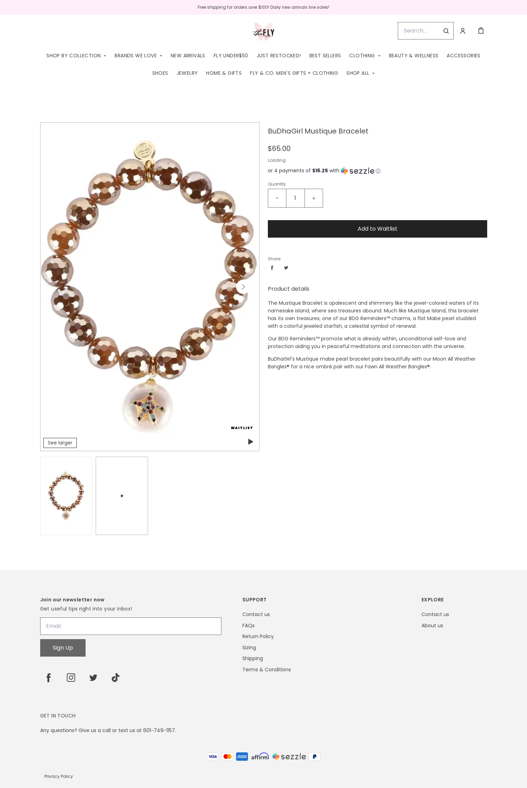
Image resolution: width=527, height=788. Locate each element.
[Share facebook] (272, 267)
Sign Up (63, 648)
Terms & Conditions (266, 669)
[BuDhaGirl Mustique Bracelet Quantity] (295, 198)
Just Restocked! (279, 55)
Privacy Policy (58, 776)
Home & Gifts (224, 73)
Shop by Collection (73, 55)
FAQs (248, 625)
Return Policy (258, 636)
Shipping (252, 658)
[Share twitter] (286, 267)
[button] (243, 287)
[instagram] (71, 677)
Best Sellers (325, 55)
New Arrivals (188, 55)
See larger (60, 442)
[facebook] (48, 677)
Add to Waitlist (377, 229)
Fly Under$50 (231, 55)
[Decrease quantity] (277, 198)
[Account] (462, 30)
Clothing (362, 55)
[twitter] (93, 677)
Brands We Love (136, 55)
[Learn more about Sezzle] (378, 170)
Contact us (256, 614)
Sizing (249, 647)
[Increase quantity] (314, 198)
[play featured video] (250, 441)
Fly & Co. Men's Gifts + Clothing (294, 73)
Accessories (463, 55)
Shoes (160, 73)
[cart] (481, 30)
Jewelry (187, 73)
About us (432, 625)
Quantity (277, 184)
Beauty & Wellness (414, 55)
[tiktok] (115, 677)
